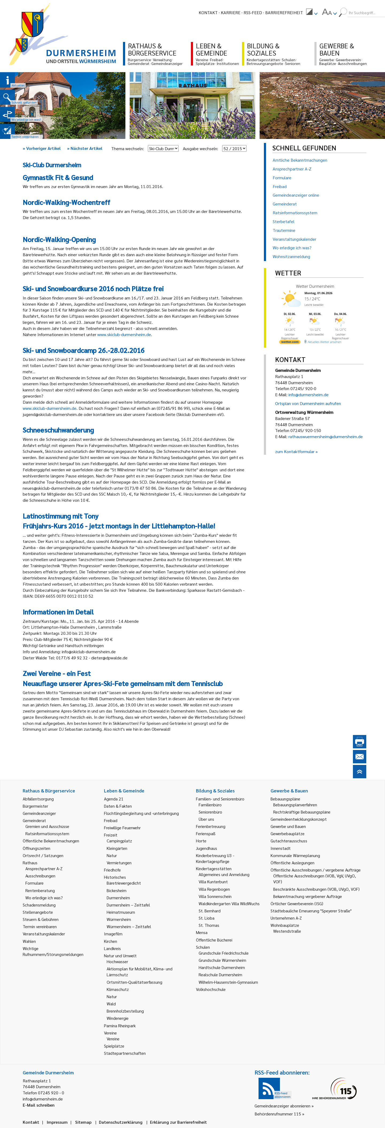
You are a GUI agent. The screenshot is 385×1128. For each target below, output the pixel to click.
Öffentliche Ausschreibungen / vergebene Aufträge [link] (316, 870)
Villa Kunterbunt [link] (213, 881)
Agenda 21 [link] (114, 799)
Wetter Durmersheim (315, 286)
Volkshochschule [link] (211, 989)
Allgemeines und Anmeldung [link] (224, 874)
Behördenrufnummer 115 (278, 1114)
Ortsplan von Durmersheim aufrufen (308, 403)
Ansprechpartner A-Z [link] (44, 868)
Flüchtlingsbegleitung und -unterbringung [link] (141, 813)
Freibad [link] (110, 820)
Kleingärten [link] (117, 848)
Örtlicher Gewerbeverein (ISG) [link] (297, 903)
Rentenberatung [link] (40, 890)
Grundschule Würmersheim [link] (222, 960)
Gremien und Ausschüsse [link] (47, 826)
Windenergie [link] (118, 1018)
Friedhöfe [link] (112, 870)
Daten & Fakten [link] (118, 806)
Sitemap (83, 1122)
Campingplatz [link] (119, 840)
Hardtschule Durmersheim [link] (222, 967)
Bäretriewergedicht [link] (124, 883)
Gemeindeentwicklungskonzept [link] (299, 819)
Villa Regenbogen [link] (214, 889)
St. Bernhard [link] (210, 910)
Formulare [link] (34, 883)
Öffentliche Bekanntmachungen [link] (51, 840)
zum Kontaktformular (294, 451)
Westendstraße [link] (287, 931)
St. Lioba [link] (206, 918)
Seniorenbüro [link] (210, 812)
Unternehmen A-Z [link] (286, 918)
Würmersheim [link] (119, 919)
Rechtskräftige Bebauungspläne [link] (301, 812)
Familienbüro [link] (210, 804)
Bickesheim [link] (116, 890)
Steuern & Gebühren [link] (41, 919)
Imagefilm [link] (113, 933)
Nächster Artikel (84, 148)
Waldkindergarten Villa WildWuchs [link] (229, 903)
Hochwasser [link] (117, 961)
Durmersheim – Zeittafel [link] (128, 905)
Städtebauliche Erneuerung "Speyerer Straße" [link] (311, 910)
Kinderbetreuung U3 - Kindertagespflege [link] (215, 858)
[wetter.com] (290, 343)
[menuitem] (312, 12)
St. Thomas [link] (209, 925)
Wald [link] (111, 1003)
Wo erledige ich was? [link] (44, 897)
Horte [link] (201, 840)
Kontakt (208, 12)
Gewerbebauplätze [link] (288, 833)
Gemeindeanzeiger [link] (39, 813)
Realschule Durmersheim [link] (220, 974)
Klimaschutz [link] (118, 989)
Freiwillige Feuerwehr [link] (122, 827)
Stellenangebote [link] (38, 912)
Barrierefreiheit (284, 12)
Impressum (57, 1122)
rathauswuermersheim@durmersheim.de (325, 436)
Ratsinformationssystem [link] (47, 833)
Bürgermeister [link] (35, 806)
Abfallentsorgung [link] (38, 799)
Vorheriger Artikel (42, 148)
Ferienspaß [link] (205, 833)
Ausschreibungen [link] (40, 875)
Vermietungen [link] (119, 862)
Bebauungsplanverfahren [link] (295, 804)
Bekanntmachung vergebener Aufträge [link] (307, 896)
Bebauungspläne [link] (285, 799)
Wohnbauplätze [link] (285, 925)
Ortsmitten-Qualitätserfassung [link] (134, 982)
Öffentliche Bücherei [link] (214, 940)
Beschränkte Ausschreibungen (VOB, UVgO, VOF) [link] (316, 889)
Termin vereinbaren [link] (40, 926)
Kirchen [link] (110, 941)
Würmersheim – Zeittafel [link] (129, 926)
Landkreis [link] (112, 948)
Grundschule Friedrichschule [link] (224, 953)
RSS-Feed (253, 12)
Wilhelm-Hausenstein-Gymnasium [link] (228, 982)
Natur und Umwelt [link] (120, 955)
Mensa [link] (201, 932)
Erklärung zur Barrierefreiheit (178, 1122)
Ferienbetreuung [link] (210, 826)
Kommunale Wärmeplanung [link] (295, 855)
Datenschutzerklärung (121, 1122)
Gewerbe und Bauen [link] (288, 826)
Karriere (230, 12)
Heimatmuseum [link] (121, 912)
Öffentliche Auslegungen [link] (292, 862)
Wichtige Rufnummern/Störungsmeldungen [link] (53, 951)
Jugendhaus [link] (206, 848)
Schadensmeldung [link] (39, 905)
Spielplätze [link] (114, 1046)
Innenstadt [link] (281, 848)
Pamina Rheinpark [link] (120, 1025)
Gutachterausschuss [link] (289, 840)
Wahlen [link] (29, 941)
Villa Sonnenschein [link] (215, 896)
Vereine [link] (113, 1038)
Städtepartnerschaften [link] (125, 1053)
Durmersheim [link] (118, 897)
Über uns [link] (206, 819)
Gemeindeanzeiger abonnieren (282, 1105)
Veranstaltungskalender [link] (44, 933)
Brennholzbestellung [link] (125, 1011)
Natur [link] (112, 855)
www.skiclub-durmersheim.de (124, 334)
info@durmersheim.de (308, 394)
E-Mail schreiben (39, 1105)
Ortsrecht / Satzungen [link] (43, 855)
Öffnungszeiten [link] (36, 848)
